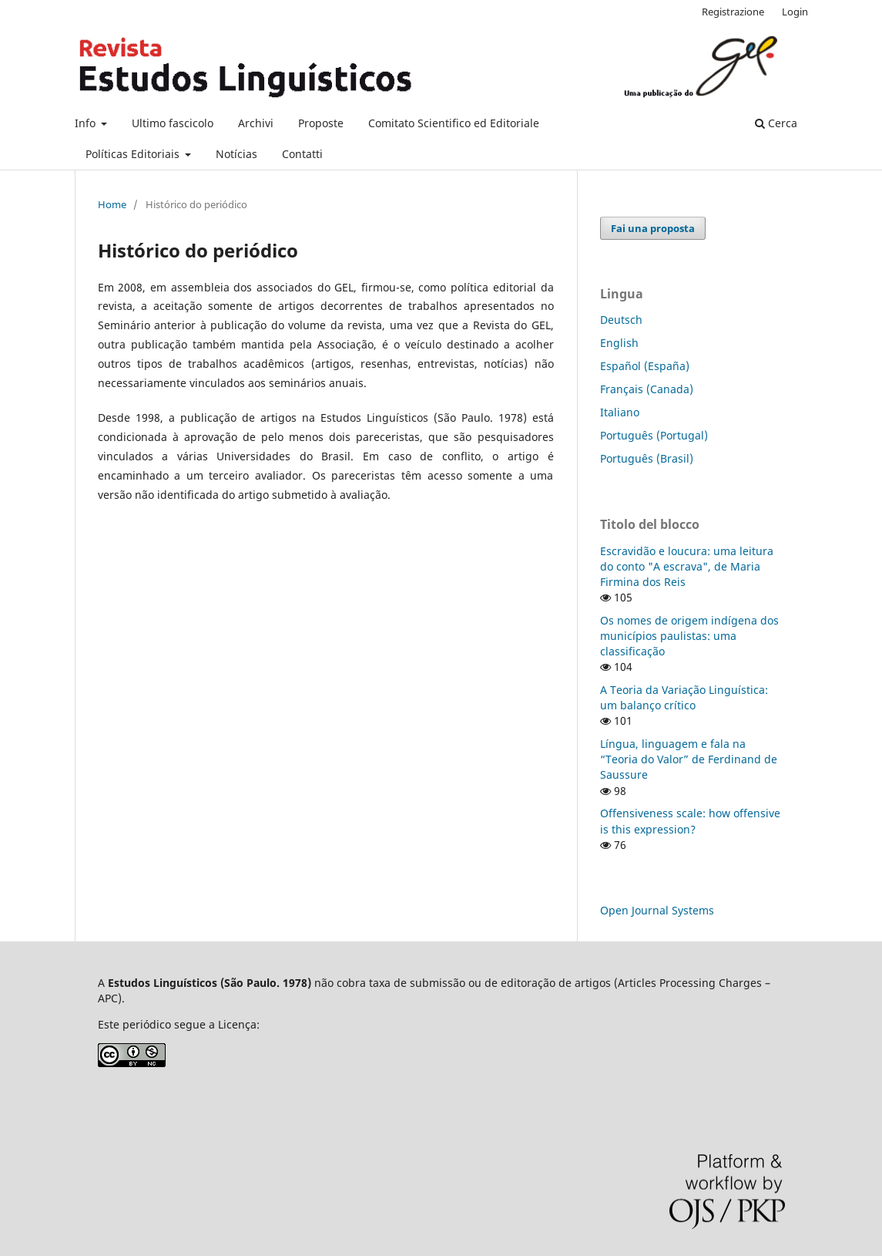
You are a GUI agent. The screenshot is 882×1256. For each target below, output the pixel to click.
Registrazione (733, 12)
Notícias (236, 153)
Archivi (255, 123)
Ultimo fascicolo (172, 123)
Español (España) (644, 366)
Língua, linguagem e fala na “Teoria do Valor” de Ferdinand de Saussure (688, 759)
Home (112, 204)
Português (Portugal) (654, 435)
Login (795, 12)
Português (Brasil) (646, 458)
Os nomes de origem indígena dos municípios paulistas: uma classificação (689, 635)
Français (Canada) (646, 389)
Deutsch (621, 319)
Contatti (302, 153)
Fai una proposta (653, 228)
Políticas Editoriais (134, 153)
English (619, 342)
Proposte (321, 123)
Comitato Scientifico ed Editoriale (453, 123)
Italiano (619, 412)
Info (87, 123)
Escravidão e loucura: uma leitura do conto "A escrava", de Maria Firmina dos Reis (686, 566)
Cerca (776, 123)
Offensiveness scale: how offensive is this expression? (690, 821)
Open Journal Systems (657, 910)
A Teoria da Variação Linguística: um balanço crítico (684, 697)
